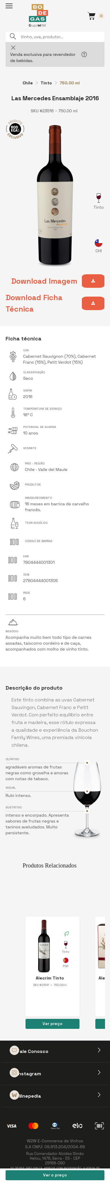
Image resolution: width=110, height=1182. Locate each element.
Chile (28, 83)
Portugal (66, 963)
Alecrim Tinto (50, 978)
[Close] (13, 47)
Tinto (46, 83)
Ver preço (52, 1023)
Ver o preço (55, 1175)
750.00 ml (70, 83)
